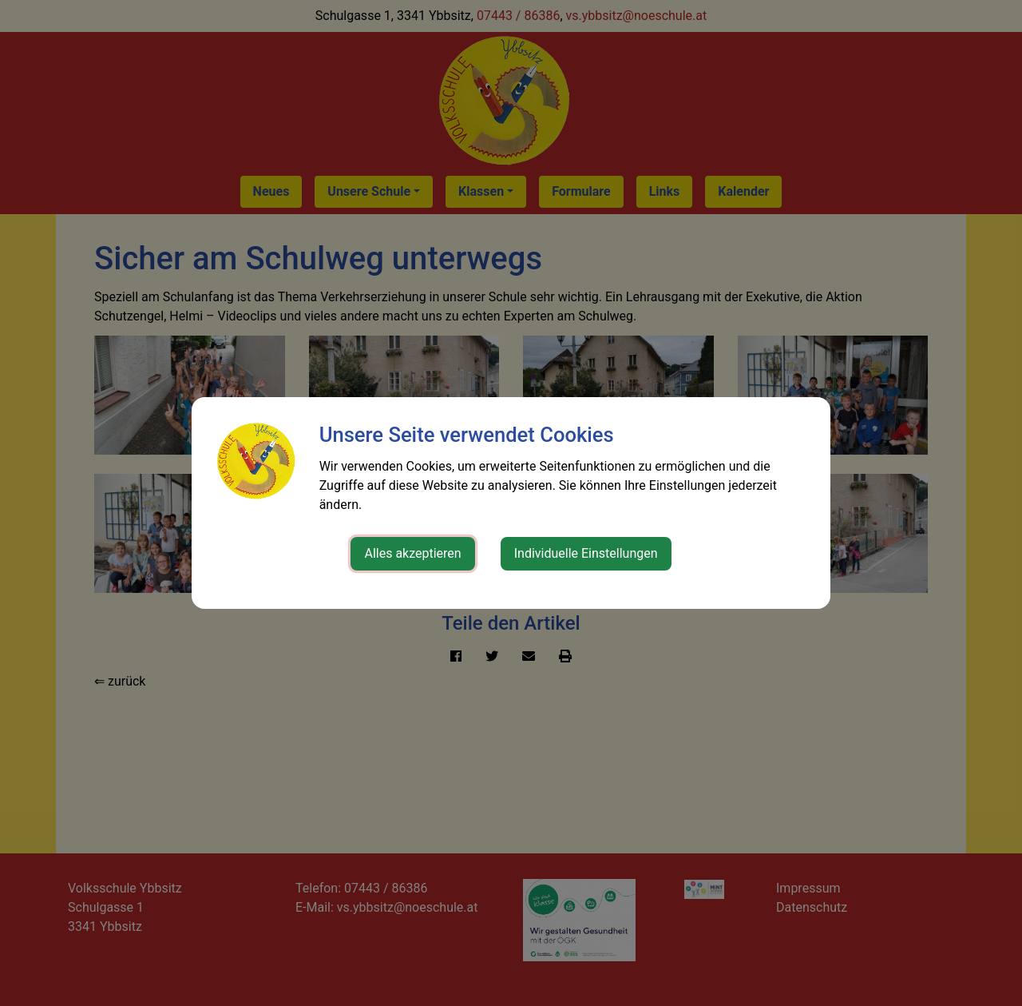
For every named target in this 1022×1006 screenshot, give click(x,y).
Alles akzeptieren (412, 553)
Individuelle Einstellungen (586, 553)
